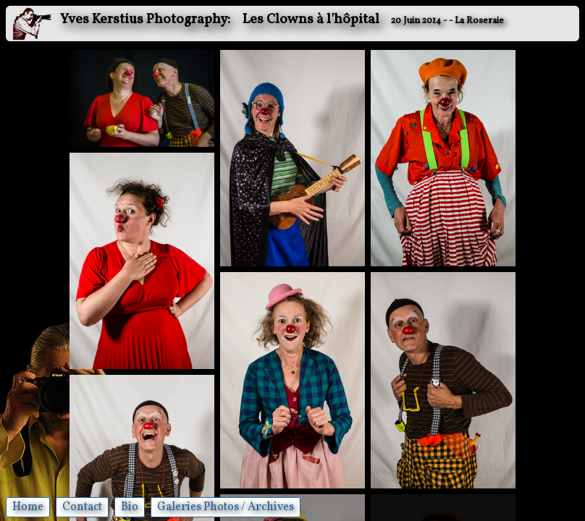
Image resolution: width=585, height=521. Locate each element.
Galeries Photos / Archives (225, 507)
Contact (82, 507)
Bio (129, 507)
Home (27, 507)
